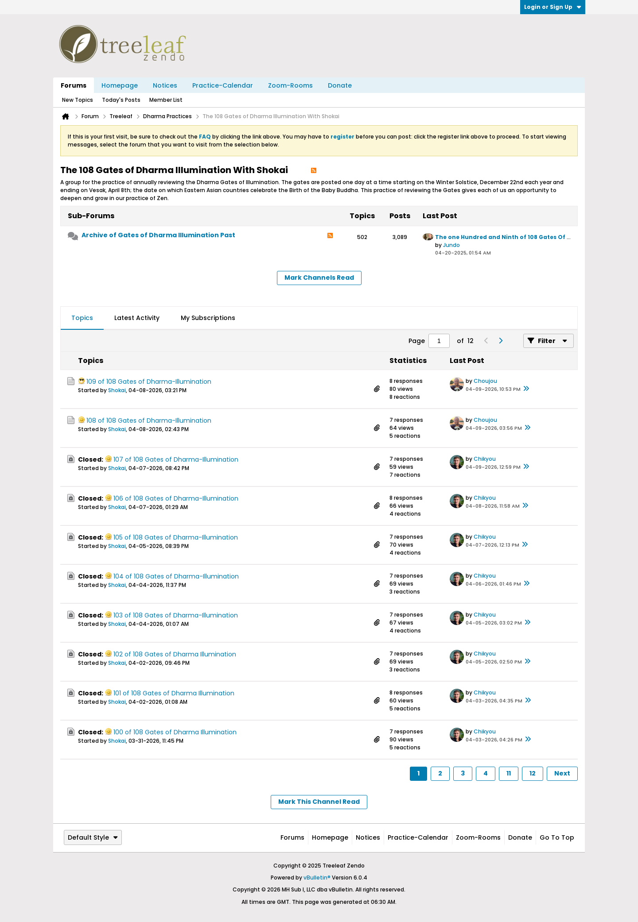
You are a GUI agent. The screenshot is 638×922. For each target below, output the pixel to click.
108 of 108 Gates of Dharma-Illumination (148, 420)
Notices (165, 85)
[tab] (82, 318)
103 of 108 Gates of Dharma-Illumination (175, 615)
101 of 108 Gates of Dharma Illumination (173, 693)
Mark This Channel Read (319, 801)
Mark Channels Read (319, 277)
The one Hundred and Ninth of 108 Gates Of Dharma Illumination (533, 237)
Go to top (557, 837)
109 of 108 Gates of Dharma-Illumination (148, 381)
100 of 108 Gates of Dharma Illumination (175, 732)
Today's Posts (121, 100)
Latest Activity (137, 317)
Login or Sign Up (552, 7)
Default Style (93, 837)
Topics (82, 317)
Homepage (119, 85)
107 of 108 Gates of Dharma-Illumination (175, 459)
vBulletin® (317, 877)
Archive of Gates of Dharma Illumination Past (158, 235)
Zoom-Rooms (290, 85)
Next (562, 773)
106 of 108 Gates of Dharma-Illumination (175, 498)
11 (508, 773)
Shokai (117, 390)
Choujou (485, 381)
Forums (73, 85)
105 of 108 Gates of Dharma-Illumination (175, 537)
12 (532, 773)
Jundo (451, 245)
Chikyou (485, 459)
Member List (166, 100)
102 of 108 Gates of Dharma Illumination (174, 654)
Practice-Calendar (222, 85)
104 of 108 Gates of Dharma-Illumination (176, 576)
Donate (340, 85)
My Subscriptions (208, 317)
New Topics (77, 100)
